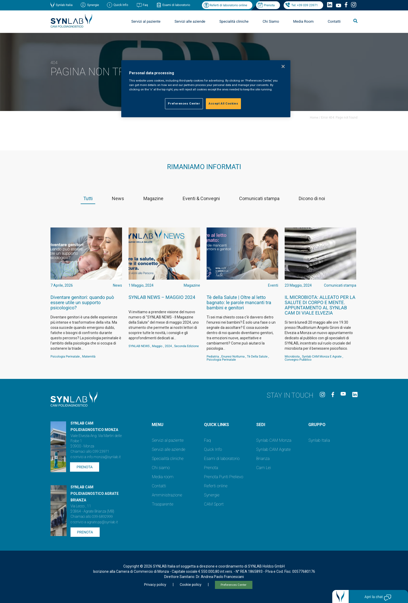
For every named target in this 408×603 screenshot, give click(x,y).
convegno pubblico (298, 359)
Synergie (93, 5)
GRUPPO (317, 424)
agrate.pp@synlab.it (102, 522)
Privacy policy (155, 585)
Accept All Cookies (223, 103)
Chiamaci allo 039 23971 (90, 452)
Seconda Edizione (186, 346)
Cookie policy (190, 585)
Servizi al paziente (146, 22)
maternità (88, 356)
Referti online (215, 485)
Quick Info (213, 449)
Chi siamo (161, 467)
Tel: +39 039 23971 (304, 5)
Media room (162, 476)
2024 (168, 346)
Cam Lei (263, 467)
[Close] (283, 66)
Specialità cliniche (233, 22)
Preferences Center (233, 585)
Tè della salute (257, 356)
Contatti (334, 22)
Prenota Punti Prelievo (223, 476)
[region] (205, 88)
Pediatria (213, 356)
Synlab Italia (64, 5)
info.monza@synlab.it (104, 457)
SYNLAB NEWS (139, 346)
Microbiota (292, 356)
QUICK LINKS (216, 424)
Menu (157, 424)
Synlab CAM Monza (273, 440)
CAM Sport (214, 504)
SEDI (260, 424)
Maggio (157, 346)
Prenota (269, 5)
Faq (145, 5)
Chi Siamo (271, 22)
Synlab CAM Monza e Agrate (321, 356)
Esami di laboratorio (176, 5)
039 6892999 (102, 517)
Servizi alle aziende (190, 22)
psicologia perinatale (65, 356)
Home (314, 117)
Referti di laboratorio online (228, 5)
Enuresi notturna (233, 356)
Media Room (303, 22)
